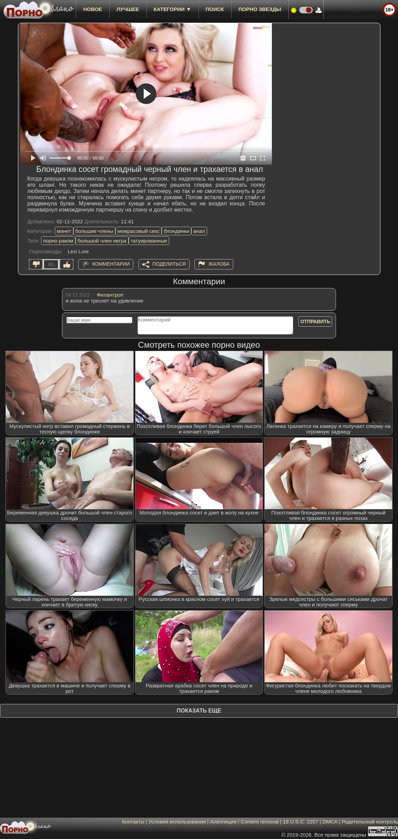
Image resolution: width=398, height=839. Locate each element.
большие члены (94, 231)
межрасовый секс (139, 231)
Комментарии (111, 264)
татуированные (149, 241)
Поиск (215, 9)
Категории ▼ (172, 9)
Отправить (315, 321)
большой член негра (102, 241)
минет (64, 231)
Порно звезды (259, 9)
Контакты (133, 822)
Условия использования (177, 822)
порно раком (58, 241)
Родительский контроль (369, 822)
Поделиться (169, 264)
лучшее (127, 9)
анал (199, 231)
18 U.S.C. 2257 (300, 822)
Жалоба (218, 264)
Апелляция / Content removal (244, 822)
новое (92, 9)
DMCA (330, 822)
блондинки (176, 231)
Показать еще (199, 711)
